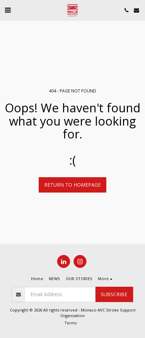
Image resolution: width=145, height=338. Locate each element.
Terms (70, 322)
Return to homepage (72, 184)
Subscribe (114, 294)
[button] (8, 10)
